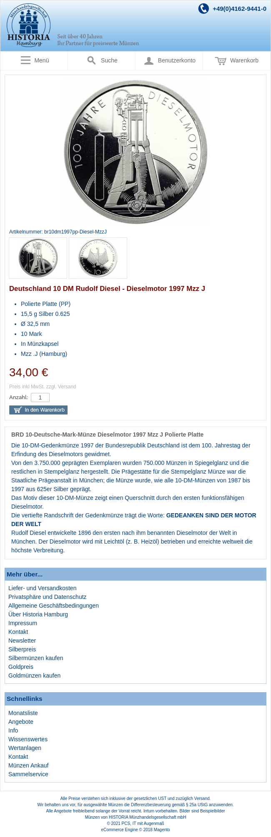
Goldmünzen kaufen (34, 675)
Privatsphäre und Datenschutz (47, 597)
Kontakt (18, 631)
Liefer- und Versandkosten (42, 588)
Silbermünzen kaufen (35, 658)
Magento (162, 829)
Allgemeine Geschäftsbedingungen (53, 605)
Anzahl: (18, 397)
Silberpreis (22, 649)
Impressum (22, 623)
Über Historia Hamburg (38, 614)
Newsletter (22, 640)
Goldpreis (20, 666)
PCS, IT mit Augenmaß (143, 823)
